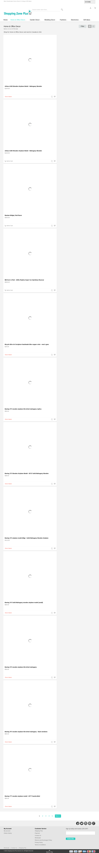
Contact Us (38, 835)
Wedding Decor (49, 20)
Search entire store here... (40, 9)
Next (57, 816)
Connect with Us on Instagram (85, 823)
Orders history (8, 833)
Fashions (63, 20)
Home (5, 20)
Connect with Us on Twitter (81, 823)
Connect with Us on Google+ (93, 823)
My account (7, 831)
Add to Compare (51, 97)
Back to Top (49, 852)
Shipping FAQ (39, 831)
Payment (37, 833)
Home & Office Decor (17, 20)
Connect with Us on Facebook (77, 823)
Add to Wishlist (54, 97)
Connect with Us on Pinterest (89, 823)
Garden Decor (35, 20)
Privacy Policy (39, 842)
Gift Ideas (86, 20)
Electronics (75, 20)
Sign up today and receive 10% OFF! (77, 828)
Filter (82, 26)
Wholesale (38, 838)
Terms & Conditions (40, 844)
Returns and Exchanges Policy (43, 840)
